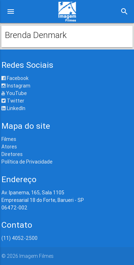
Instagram (15, 85)
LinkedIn (13, 108)
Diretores (12, 154)
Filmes (8, 139)
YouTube (14, 93)
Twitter (12, 101)
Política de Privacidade (27, 161)
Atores (9, 146)
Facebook (15, 78)
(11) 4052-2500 (19, 238)
